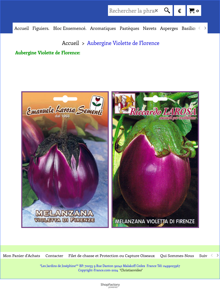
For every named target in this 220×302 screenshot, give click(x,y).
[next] (205, 28)
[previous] (199, 28)
